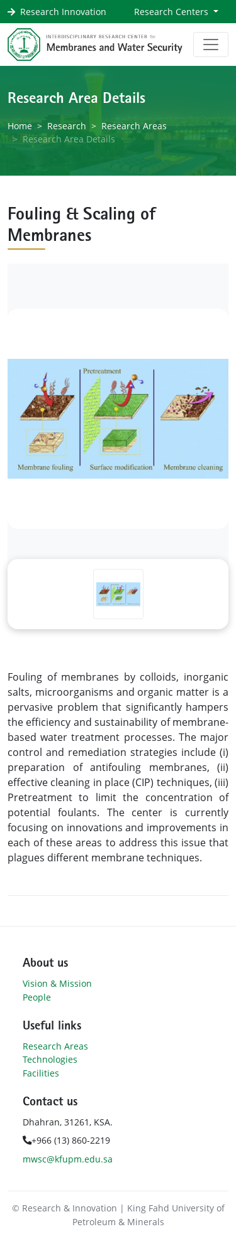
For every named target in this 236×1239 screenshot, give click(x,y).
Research (66, 126)
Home (20, 126)
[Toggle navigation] (210, 44)
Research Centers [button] (172, 12)
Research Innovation (63, 12)
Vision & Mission (57, 983)
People (37, 997)
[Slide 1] (118, 594)
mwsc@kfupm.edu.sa (68, 1159)
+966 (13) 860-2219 (66, 1140)
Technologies (50, 1059)
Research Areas (134, 126)
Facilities (41, 1073)
